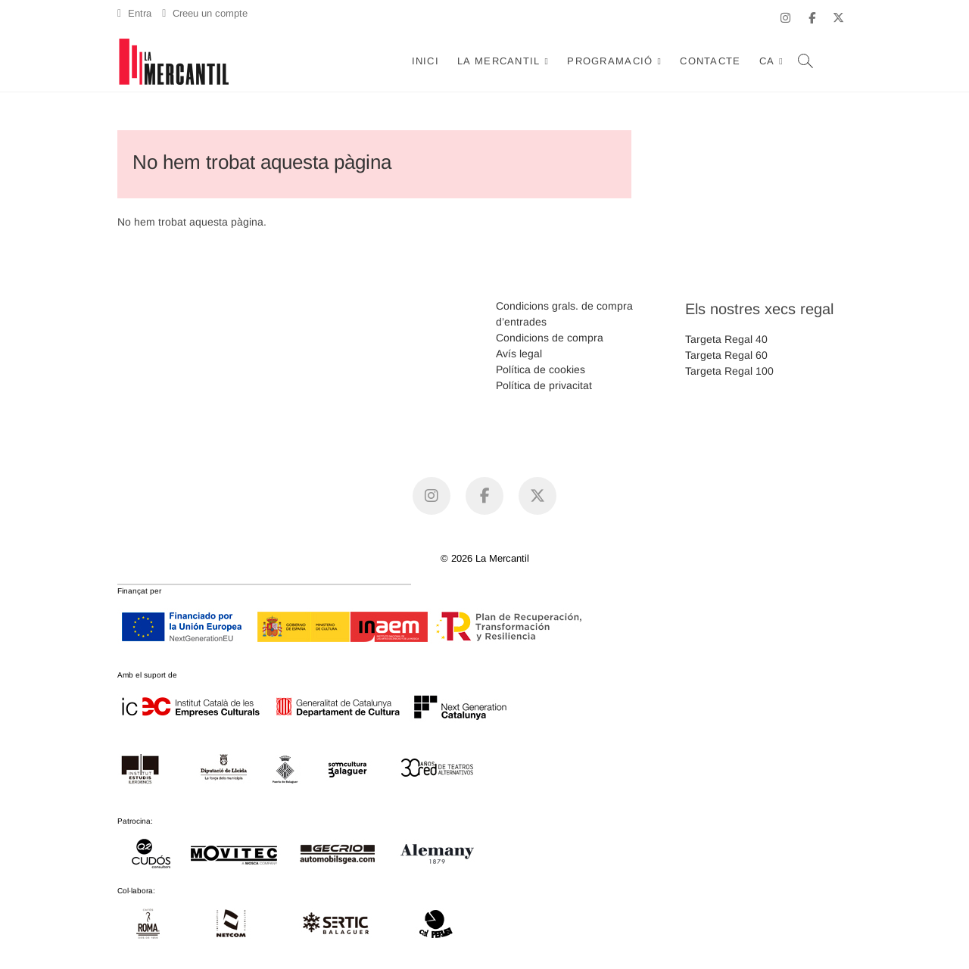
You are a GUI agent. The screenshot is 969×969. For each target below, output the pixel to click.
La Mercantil (499, 61)
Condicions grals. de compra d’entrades (564, 314)
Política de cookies (540, 369)
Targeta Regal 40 (726, 339)
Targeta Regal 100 (729, 371)
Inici (426, 61)
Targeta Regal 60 (726, 355)
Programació (610, 61)
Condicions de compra (549, 338)
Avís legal (519, 353)
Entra (134, 13)
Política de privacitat (544, 385)
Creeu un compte (205, 13)
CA (767, 61)
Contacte (710, 61)
